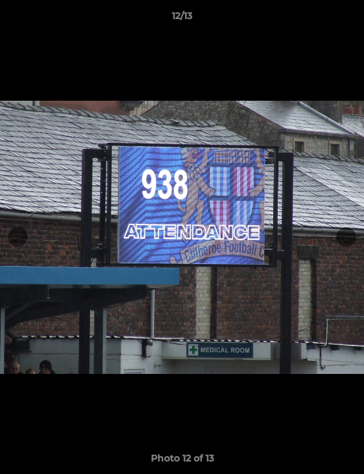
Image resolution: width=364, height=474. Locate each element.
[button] (348, 19)
